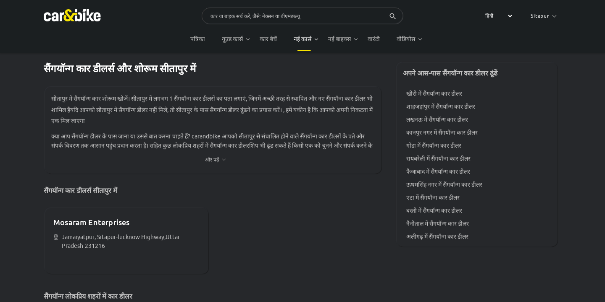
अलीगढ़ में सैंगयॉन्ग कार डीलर (437, 236)
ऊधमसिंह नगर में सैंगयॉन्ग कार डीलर (444, 184)
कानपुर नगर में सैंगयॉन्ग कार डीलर (442, 132)
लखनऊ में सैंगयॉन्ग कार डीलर (437, 119)
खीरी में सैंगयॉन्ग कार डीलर (434, 93)
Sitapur (543, 16)
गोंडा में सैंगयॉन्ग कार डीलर (433, 145)
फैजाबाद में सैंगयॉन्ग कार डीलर (438, 171)
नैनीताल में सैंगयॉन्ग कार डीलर (437, 223)
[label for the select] (497, 15)
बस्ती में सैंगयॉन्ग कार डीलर (434, 210)
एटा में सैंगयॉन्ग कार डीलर (433, 197)
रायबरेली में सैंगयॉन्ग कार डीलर (438, 158)
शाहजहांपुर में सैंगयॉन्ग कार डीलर (440, 106)
